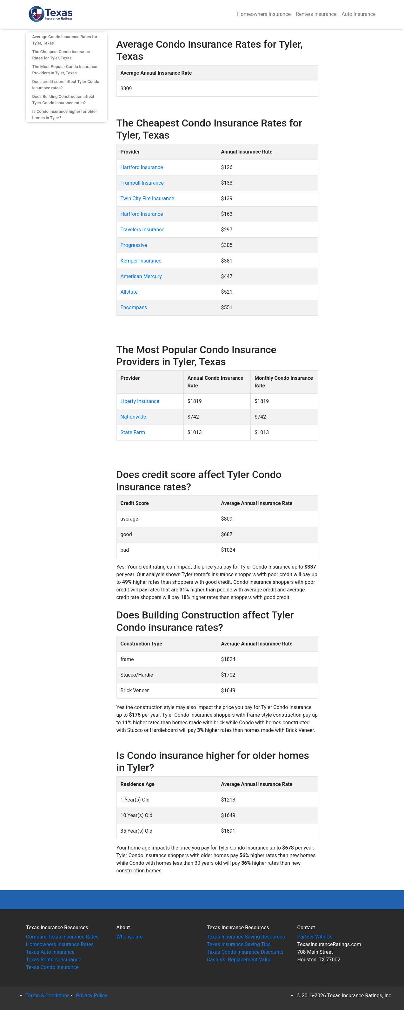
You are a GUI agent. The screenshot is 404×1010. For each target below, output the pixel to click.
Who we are (129, 937)
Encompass (134, 307)
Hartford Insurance (142, 167)
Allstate (129, 292)
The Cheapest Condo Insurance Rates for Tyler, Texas (61, 54)
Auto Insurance (358, 14)
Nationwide (133, 417)
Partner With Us (315, 937)
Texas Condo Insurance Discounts (245, 952)
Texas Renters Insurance (53, 960)
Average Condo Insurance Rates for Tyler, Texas (64, 39)
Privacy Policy (92, 996)
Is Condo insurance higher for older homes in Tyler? (64, 114)
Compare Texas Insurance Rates (62, 937)
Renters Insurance (316, 14)
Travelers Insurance (143, 230)
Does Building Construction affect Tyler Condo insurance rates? (63, 99)
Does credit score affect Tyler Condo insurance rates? (65, 84)
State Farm (133, 432)
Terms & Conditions (47, 996)
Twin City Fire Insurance (147, 198)
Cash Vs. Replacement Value (239, 960)
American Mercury (141, 276)
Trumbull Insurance (142, 183)
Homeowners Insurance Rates (60, 944)
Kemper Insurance (141, 261)
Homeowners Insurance (264, 14)
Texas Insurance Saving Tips (239, 944)
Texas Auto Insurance (50, 952)
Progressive (134, 245)
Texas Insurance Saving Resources (246, 937)
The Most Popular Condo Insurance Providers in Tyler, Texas (64, 69)
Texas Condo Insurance (52, 967)
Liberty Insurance (140, 401)
